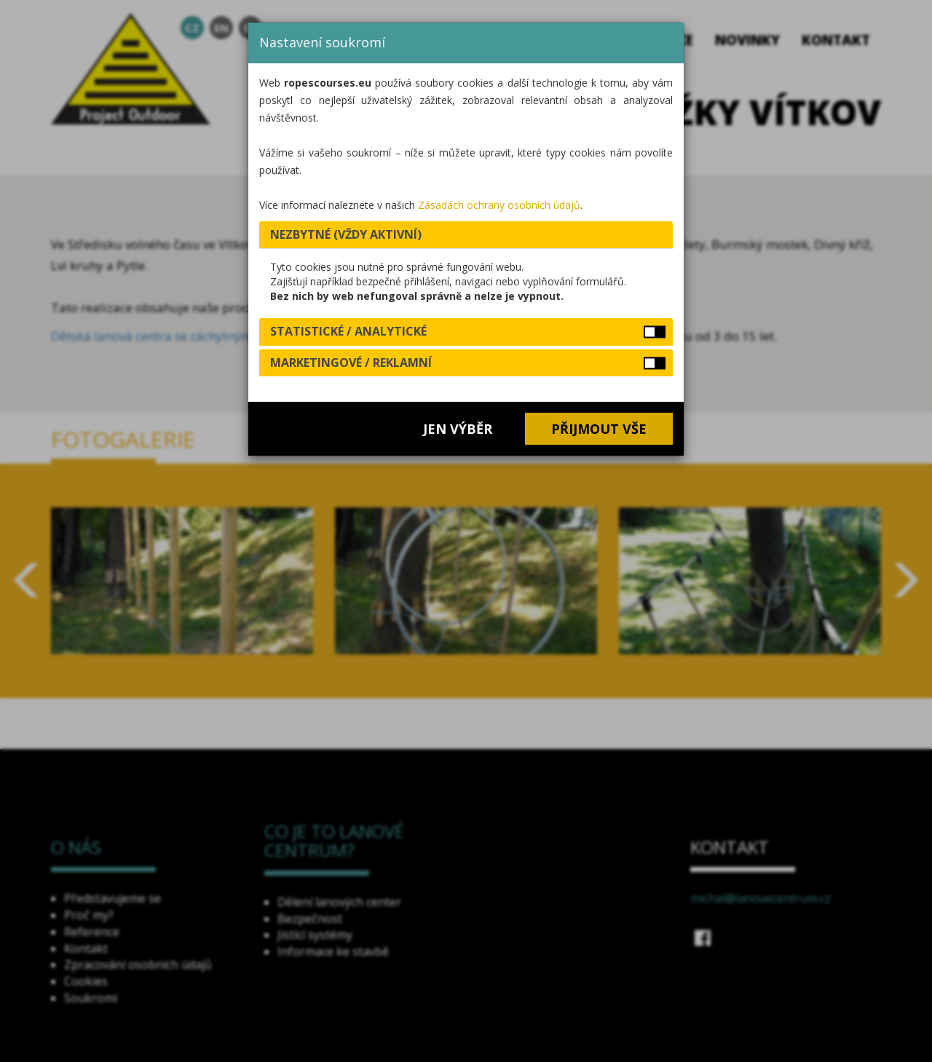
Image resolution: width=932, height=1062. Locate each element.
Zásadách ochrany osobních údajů (499, 205)
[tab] (466, 235)
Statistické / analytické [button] (348, 331)
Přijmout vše (599, 428)
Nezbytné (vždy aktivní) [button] (346, 234)
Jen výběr (457, 428)
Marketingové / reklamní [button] (351, 362)
